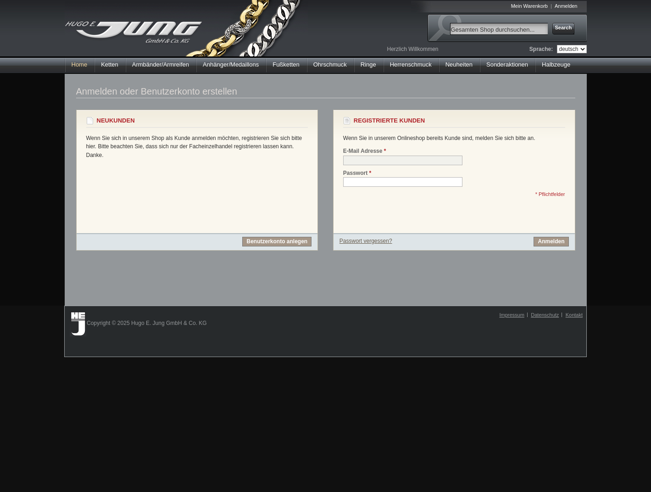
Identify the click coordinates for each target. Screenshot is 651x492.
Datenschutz (545, 315)
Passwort (355, 173)
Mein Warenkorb (529, 6)
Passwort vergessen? (365, 241)
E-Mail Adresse (363, 151)
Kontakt (574, 315)
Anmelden (566, 6)
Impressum (511, 315)
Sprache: (541, 49)
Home (80, 64)
